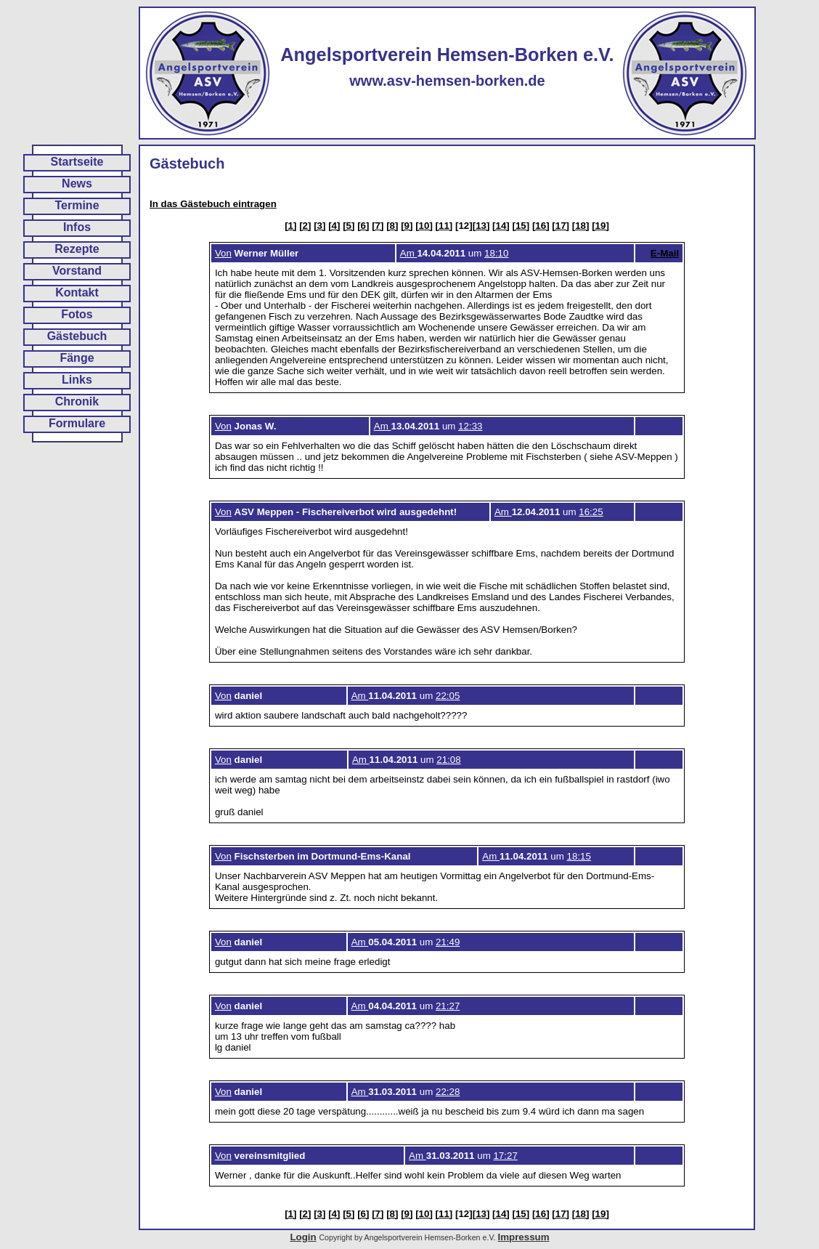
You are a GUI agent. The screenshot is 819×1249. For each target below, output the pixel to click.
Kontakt (77, 292)
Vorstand (77, 270)
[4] (334, 225)
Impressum (523, 1237)
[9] (406, 225)
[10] (424, 225)
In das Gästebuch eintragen (213, 203)
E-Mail (665, 253)
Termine (76, 205)
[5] (348, 225)
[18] (581, 225)
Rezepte (76, 249)
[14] (501, 225)
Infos (77, 227)
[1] (290, 225)
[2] (305, 225)
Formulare (77, 423)
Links (77, 379)
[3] (319, 225)
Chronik (77, 401)
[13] (481, 225)
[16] (541, 225)
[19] (600, 225)
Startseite (77, 161)
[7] (377, 225)
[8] (392, 225)
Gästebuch (77, 336)
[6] (363, 225)
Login (303, 1237)
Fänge (77, 358)
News (77, 183)
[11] (444, 225)
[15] (521, 225)
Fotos (77, 314)
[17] (560, 225)
